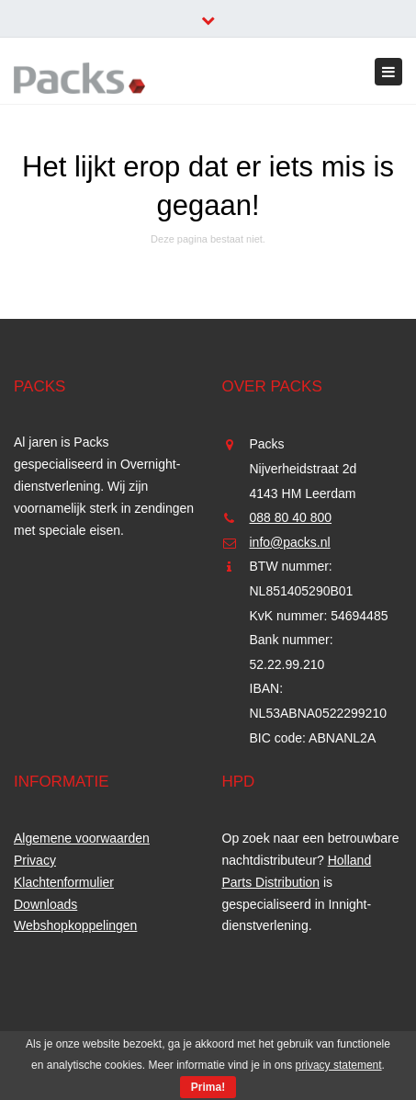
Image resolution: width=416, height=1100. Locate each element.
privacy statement (339, 1065)
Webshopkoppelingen (75, 925)
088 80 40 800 (291, 517)
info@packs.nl (290, 542)
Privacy (35, 860)
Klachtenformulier (64, 882)
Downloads (45, 904)
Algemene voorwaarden (82, 838)
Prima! (208, 1087)
